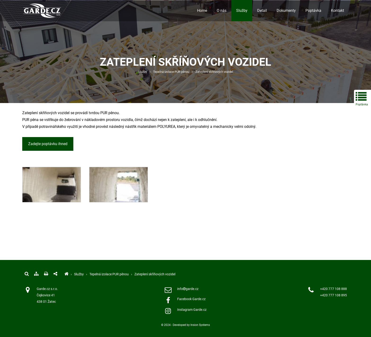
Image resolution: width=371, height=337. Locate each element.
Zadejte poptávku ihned (47, 144)
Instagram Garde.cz (192, 310)
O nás (221, 10)
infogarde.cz (188, 289)
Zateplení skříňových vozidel (214, 71)
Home (202, 10)
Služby (241, 10)
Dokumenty (286, 10)
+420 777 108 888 (333, 289)
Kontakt (337, 10)
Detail (262, 10)
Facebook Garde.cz (191, 299)
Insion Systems (200, 325)
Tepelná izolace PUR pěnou (171, 71)
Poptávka (313, 10)
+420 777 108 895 (333, 295)
